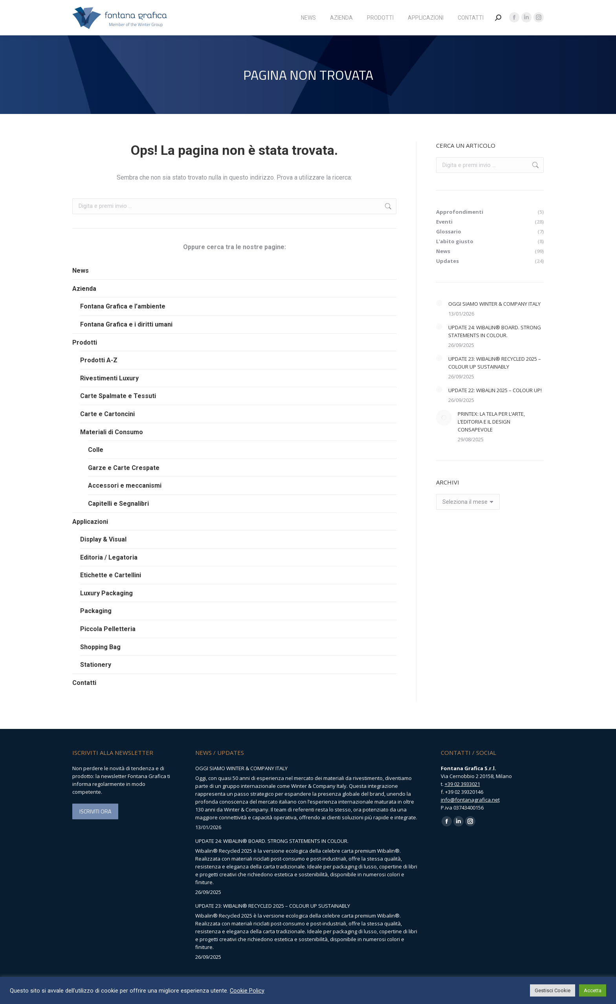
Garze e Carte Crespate (124, 468)
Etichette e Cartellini (110, 575)
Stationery (95, 664)
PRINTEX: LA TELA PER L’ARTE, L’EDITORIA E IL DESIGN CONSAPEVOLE (491, 421)
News (80, 270)
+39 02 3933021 (462, 783)
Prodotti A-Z (98, 360)
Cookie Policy (247, 990)
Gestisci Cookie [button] (552, 990)
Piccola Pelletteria (108, 629)
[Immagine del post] (439, 303)
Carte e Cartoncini (107, 414)
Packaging (96, 611)
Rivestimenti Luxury (109, 378)
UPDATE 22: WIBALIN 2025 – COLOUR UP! (495, 390)
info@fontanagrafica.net (470, 799)
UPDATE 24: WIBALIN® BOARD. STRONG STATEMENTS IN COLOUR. (494, 331)
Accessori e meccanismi (124, 485)
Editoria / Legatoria (109, 557)
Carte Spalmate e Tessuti (118, 396)
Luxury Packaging (106, 593)
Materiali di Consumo (111, 432)
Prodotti (84, 342)
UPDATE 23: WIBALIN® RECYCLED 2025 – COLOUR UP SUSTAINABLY (494, 362)
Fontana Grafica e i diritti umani (126, 324)
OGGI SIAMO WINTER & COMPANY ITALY (494, 303)
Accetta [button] (592, 990)
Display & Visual (103, 539)
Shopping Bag (100, 647)
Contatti (84, 682)
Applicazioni (90, 521)
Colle (95, 449)
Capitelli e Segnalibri (118, 503)
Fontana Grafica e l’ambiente (122, 306)
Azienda (84, 288)
